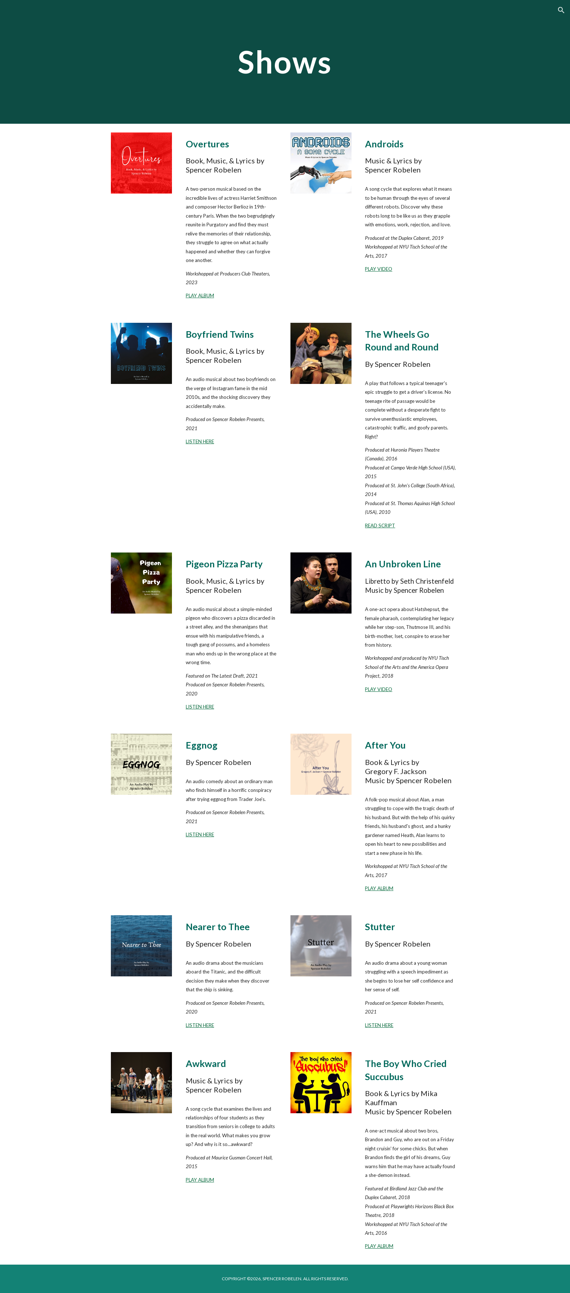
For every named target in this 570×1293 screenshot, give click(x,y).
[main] (285, 61)
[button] (561, 10)
